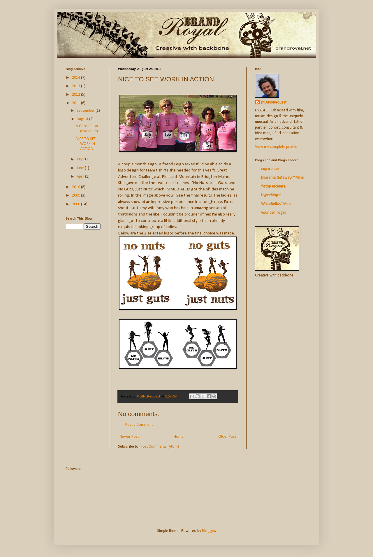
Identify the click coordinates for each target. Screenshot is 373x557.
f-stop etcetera (273, 186)
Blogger (208, 531)
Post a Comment (139, 425)
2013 (76, 86)
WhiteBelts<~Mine (276, 204)
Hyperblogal (271, 195)
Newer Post (129, 437)
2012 (76, 94)
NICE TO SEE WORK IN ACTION (86, 144)
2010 (76, 187)
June (81, 168)
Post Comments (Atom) (159, 446)
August (83, 119)
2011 (76, 103)
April (81, 176)
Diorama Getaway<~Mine (282, 178)
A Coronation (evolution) (87, 128)
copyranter (270, 169)
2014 (76, 78)
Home (179, 437)
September (86, 110)
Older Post (227, 437)
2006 (76, 204)
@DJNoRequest (273, 102)
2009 (76, 195)
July (80, 159)
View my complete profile (276, 147)
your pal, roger (273, 213)
